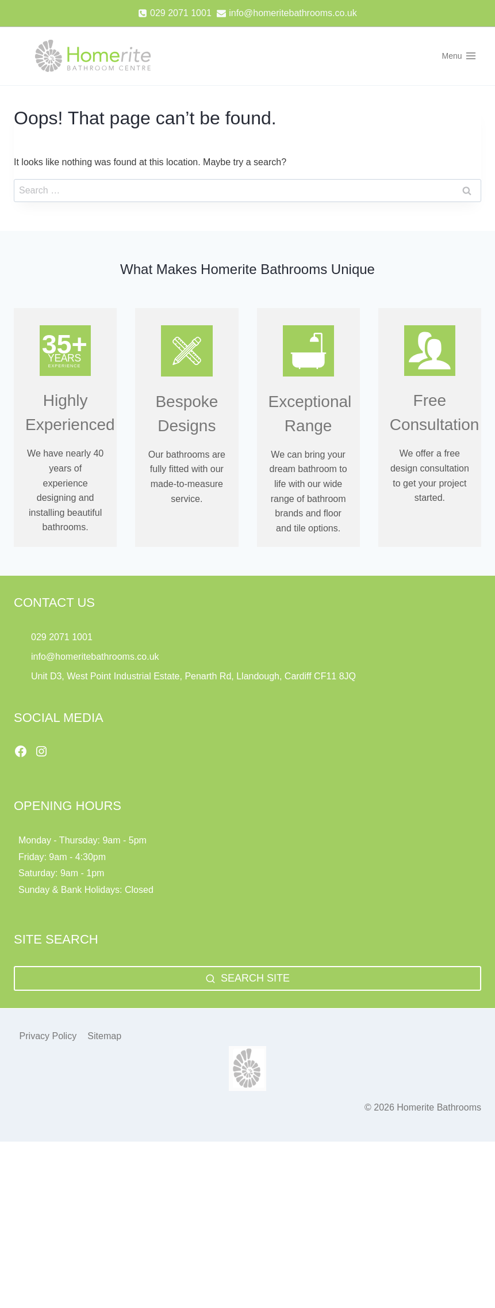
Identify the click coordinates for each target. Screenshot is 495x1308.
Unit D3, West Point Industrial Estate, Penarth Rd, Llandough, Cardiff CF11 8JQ (194, 676)
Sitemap (104, 1036)
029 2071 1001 (62, 637)
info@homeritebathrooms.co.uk (95, 656)
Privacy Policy (48, 1036)
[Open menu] (459, 56)
